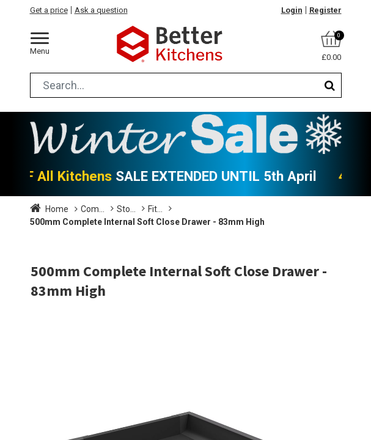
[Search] (329, 85)
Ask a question (101, 10)
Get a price (49, 10)
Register (325, 10)
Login (292, 10)
